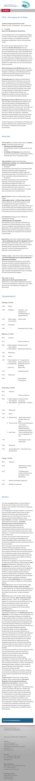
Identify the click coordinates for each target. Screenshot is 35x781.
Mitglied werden (8, 777)
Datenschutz (15, 737)
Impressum (7, 737)
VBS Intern (23, 737)
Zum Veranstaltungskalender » (12, 720)
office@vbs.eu (8, 759)
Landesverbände (8, 779)
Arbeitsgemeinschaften (10, 775)
